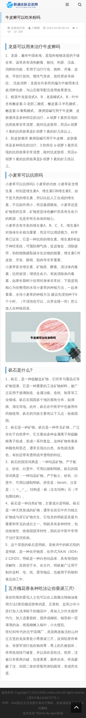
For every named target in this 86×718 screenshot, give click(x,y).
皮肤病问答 (18, 28)
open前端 (56, 713)
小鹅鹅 (35, 28)
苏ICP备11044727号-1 (44, 697)
